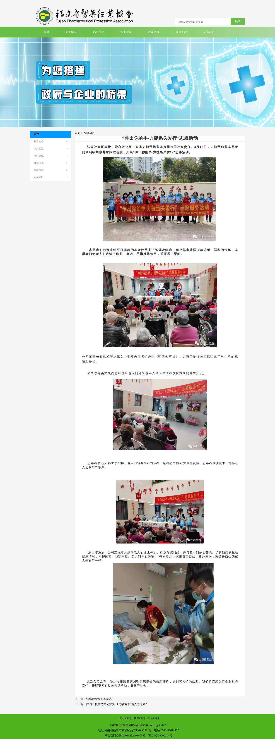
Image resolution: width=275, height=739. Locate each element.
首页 (46, 32)
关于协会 (71, 32)
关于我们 (125, 718)
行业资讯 (126, 32)
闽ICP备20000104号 (160, 735)
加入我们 (153, 718)
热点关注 (98, 32)
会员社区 (209, 32)
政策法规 (154, 32)
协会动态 (89, 133)
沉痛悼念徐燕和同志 (99, 698)
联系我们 (139, 718)
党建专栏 (181, 32)
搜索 (238, 21)
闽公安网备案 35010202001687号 (125, 735)
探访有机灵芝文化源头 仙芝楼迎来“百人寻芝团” (116, 704)
